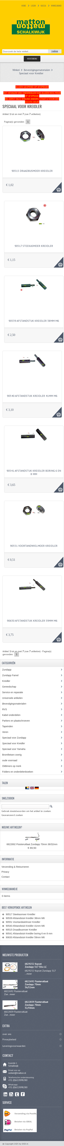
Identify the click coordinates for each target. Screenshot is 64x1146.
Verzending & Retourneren (15, 866)
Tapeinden (9, 726)
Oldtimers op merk (14, 766)
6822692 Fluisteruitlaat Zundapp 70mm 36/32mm (32, 844)
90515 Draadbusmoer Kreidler (32, 170)
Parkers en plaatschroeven (16, 720)
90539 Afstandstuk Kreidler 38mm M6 (34, 320)
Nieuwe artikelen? (12, 827)
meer (29, 973)
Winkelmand (56, 5)
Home (23, 5)
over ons (6, 1034)
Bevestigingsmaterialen (37, 70)
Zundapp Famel (12, 675)
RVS (7, 709)
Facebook (23, 1094)
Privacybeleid (9, 1039)
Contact (5, 876)
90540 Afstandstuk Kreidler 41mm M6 (32, 395)
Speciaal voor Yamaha (15, 749)
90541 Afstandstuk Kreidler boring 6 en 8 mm (34, 472)
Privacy (5, 871)
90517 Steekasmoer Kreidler (34, 246)
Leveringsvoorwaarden (13, 1045)
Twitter (17, 1094)
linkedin (5, 1094)
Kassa (43, 5)
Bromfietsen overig (13, 754)
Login (33, 5)
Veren (5, 732)
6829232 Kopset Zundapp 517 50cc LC (36, 965)
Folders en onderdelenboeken (20, 771)
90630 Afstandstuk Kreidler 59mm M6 (32, 620)
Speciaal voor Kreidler (31, 73)
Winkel (16, 70)
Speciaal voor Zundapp (16, 737)
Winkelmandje (9, 889)
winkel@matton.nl (17, 1072)
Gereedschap (11, 686)
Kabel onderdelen (13, 715)
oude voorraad (12, 760)
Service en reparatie (15, 692)
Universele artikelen (15, 698)
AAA (55, 185)
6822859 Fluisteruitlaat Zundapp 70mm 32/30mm (36, 1004)
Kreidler (9, 681)
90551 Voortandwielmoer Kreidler (34, 545)
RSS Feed (11, 1094)
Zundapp (10, 669)
